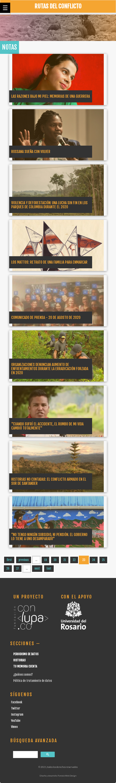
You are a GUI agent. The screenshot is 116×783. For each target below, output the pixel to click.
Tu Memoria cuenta (25, 666)
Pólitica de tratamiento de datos (32, 680)
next (37, 568)
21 (64, 560)
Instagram (17, 714)
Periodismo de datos (25, 654)
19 (45, 560)
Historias (19, 660)
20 (55, 560)
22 (74, 560)
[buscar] (25, 754)
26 (7, 568)
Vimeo (14, 727)
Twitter (15, 708)
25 (103, 560)
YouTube (15, 720)
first (9, 560)
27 (17, 568)
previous (24, 560)
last (49, 568)
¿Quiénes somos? (23, 674)
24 (93, 560)
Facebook (16, 702)
